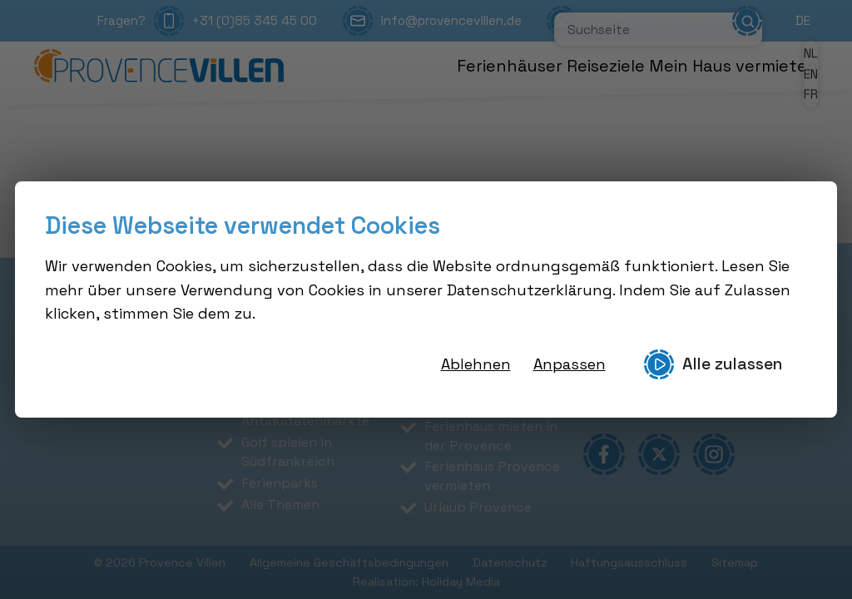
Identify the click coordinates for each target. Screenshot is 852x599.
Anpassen (569, 364)
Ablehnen (476, 364)
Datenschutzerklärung (529, 290)
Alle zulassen (713, 364)
